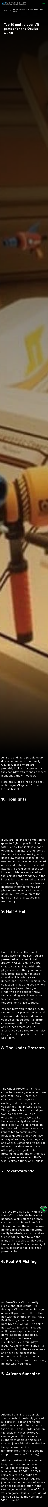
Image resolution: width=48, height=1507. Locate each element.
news (5, 10)
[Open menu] (43, 3)
